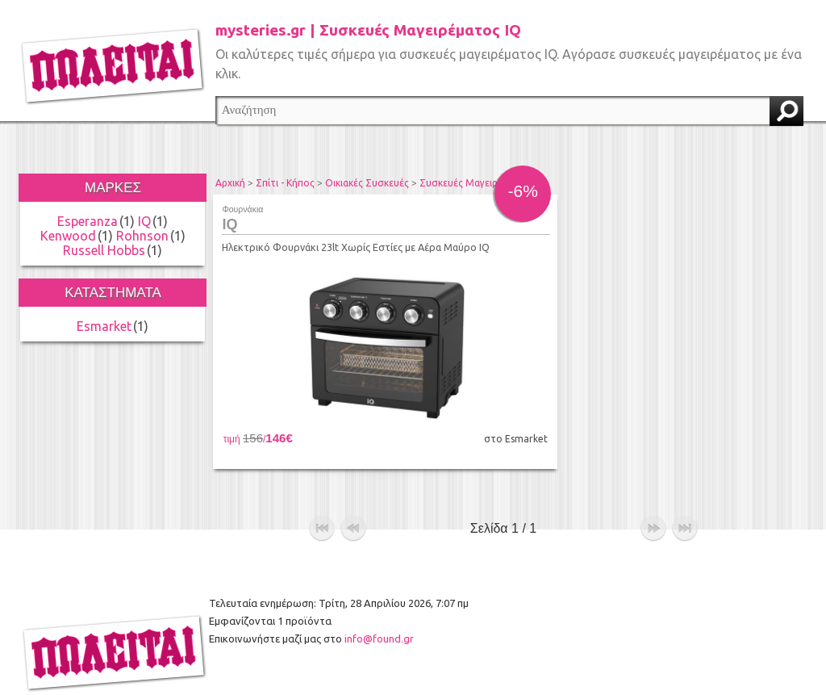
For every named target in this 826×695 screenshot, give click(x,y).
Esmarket (104, 326)
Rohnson (142, 235)
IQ (144, 221)
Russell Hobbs (104, 250)
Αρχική (230, 183)
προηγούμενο (353, 500)
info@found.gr (379, 610)
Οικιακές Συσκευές (367, 183)
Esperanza (87, 221)
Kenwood (68, 235)
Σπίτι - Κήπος (285, 183)
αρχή (322, 500)
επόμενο (653, 500)
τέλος (685, 500)
